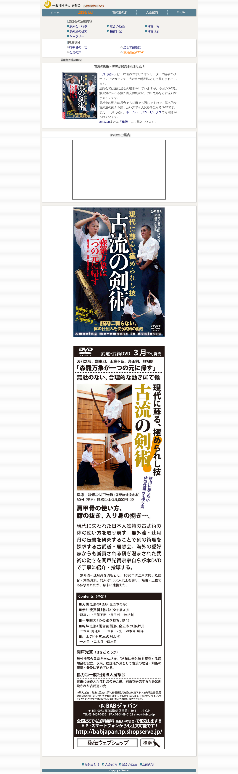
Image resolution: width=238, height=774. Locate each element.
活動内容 (148, 764)
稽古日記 (116, 31)
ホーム (55, 12)
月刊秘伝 (108, 74)
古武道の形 (119, 12)
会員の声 (75, 52)
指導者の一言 (78, 47)
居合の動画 (117, 26)
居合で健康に (132, 47)
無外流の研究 (78, 31)
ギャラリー (76, 36)
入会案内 (152, 12)
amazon (104, 121)
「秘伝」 (125, 121)
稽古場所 (153, 31)
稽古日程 (153, 26)
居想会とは (92, 764)
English (182, 12)
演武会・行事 (78, 26)
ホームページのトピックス (144, 112)
